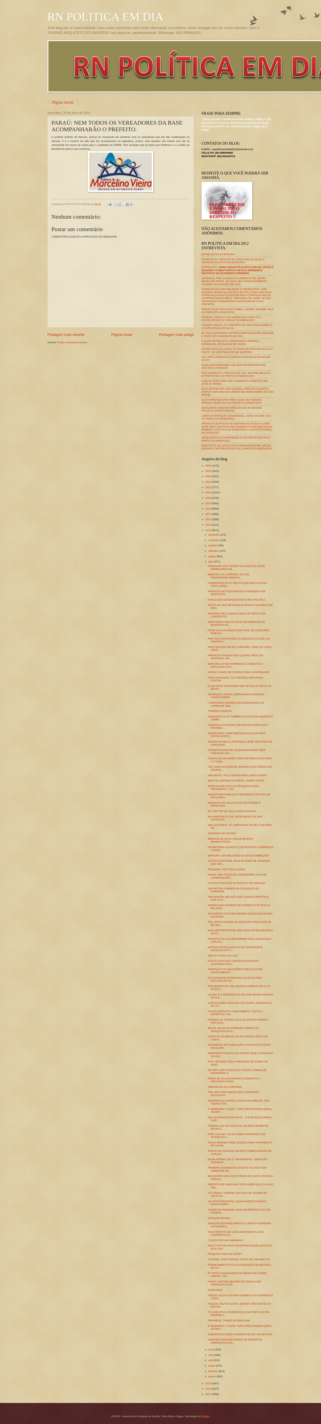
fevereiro (213, 1371)
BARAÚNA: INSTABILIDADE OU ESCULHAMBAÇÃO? (238, 855)
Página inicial (62, 102)
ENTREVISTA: (238, 270)
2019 (208, 503)
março (212, 1365)
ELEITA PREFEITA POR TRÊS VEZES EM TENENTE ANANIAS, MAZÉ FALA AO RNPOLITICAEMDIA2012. (232, 401)
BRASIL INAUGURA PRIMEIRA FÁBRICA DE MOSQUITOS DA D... (233, 1029)
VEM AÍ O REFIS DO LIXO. (223, 955)
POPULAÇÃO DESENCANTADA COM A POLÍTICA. (237, 599)
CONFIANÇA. (215, 1289)
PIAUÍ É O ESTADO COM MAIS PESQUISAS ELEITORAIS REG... (233, 962)
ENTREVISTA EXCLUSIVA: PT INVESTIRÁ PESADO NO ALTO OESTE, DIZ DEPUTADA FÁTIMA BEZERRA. (237, 350)
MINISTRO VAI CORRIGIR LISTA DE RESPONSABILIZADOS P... (228, 576)
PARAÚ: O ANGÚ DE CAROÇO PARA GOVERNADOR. (239, 672)
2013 (208, 1383)
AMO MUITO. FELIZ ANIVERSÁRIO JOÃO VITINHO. (237, 775)
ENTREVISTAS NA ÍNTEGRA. (219, 254)
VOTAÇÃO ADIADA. (219, 1218)
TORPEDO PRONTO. (220, 711)
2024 (208, 476)
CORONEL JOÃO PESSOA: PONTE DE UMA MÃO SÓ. (239, 1259)
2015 (208, 524)
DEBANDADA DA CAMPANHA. (225, 1086)
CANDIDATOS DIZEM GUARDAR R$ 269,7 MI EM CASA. (240, 1334)
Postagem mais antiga (176, 335)
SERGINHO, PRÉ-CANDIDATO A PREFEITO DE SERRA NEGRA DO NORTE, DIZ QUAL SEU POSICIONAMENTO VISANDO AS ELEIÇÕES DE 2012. (234, 281)
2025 (208, 471)
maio (211, 1355)
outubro (213, 545)
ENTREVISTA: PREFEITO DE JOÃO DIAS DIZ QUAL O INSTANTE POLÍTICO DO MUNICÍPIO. (233, 261)
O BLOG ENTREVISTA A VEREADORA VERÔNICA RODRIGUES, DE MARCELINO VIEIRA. (231, 342)
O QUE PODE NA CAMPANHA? (226, 1240)
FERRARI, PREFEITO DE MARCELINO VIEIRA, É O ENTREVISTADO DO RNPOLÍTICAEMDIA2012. (231, 319)
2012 (208, 1388)
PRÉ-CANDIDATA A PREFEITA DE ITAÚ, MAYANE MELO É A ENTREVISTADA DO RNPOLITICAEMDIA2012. (236, 374)
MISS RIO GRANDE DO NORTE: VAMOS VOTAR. (236, 780)
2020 (208, 497)
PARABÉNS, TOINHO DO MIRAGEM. (229, 1320)
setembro (214, 550)
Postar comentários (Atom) (72, 342)
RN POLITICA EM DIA (105, 16)
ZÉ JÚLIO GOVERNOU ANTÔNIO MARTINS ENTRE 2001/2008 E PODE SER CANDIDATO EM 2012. (238, 334)
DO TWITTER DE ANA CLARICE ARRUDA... (233, 811)
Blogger (205, 1416)
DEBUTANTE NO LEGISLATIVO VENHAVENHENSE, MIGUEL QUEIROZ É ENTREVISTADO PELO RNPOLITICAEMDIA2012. (237, 447)
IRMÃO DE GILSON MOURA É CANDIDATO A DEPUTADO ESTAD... (234, 1080)
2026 (208, 465)
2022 (208, 487)
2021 (208, 492)
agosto (212, 556)
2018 (208, 508)
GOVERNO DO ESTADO (222, 833)
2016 (208, 519)
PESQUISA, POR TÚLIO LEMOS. (227, 869)
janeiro (212, 1376)
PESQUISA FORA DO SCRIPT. (225, 1253)
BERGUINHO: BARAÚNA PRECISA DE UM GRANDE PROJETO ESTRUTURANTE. (232, 409)
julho (211, 561)
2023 (208, 481)
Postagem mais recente (65, 335)
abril (211, 1360)
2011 (208, 1394)
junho (211, 1349)
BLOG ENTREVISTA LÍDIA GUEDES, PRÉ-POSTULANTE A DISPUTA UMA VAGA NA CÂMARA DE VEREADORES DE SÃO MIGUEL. (238, 391)
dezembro (214, 534)
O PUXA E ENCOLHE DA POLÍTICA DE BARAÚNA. (237, 883)
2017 (208, 514)
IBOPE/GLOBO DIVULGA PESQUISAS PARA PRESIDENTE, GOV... (233, 787)
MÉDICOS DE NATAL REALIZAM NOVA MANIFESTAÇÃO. (230, 840)
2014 (208, 530)
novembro (214, 540)
